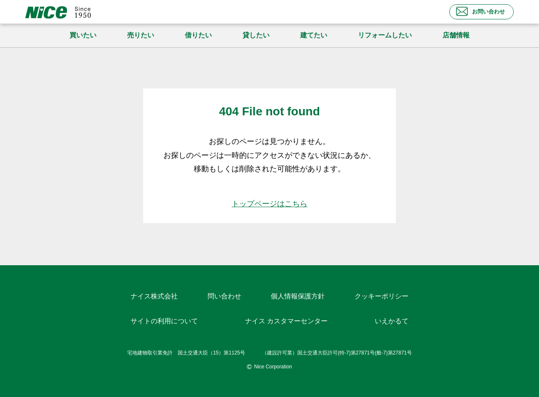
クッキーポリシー (381, 296)
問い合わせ (224, 296)
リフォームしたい (385, 35)
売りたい (140, 35)
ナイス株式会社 (154, 296)
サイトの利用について (164, 321)
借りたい (198, 35)
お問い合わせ (480, 11)
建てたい (313, 35)
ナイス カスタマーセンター (286, 321)
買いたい (82, 35)
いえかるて (391, 321)
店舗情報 (456, 35)
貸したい (256, 35)
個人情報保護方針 (298, 296)
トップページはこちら (269, 204)
